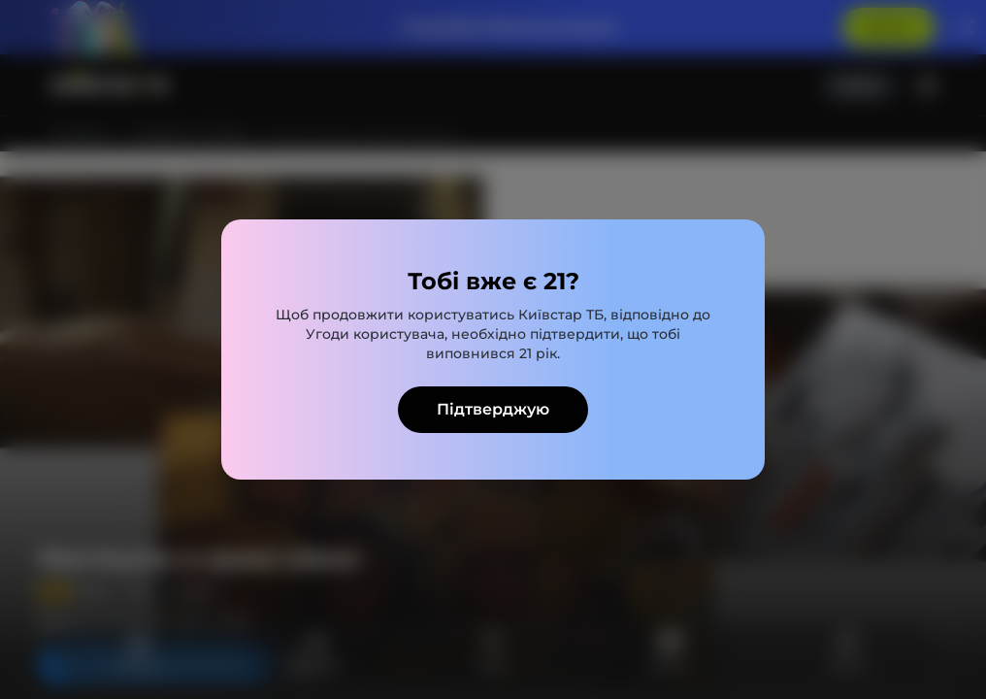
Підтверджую (493, 409)
